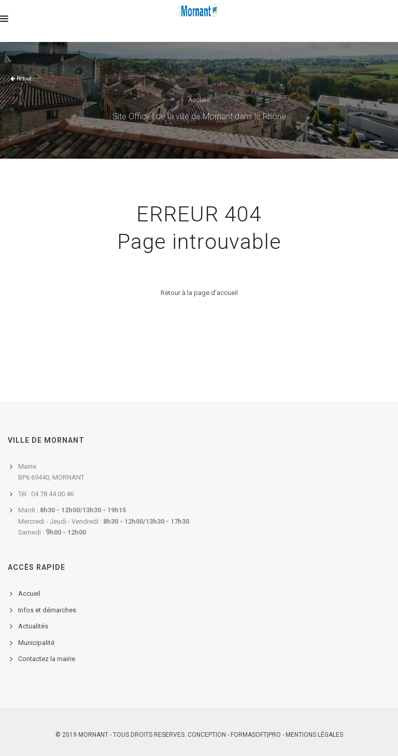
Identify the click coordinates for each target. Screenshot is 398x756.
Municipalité (36, 643)
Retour (24, 78)
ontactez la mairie (48, 659)
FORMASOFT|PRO (256, 734)
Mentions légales (314, 734)
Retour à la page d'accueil (199, 293)
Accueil (199, 100)
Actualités (33, 626)
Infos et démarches (47, 610)
